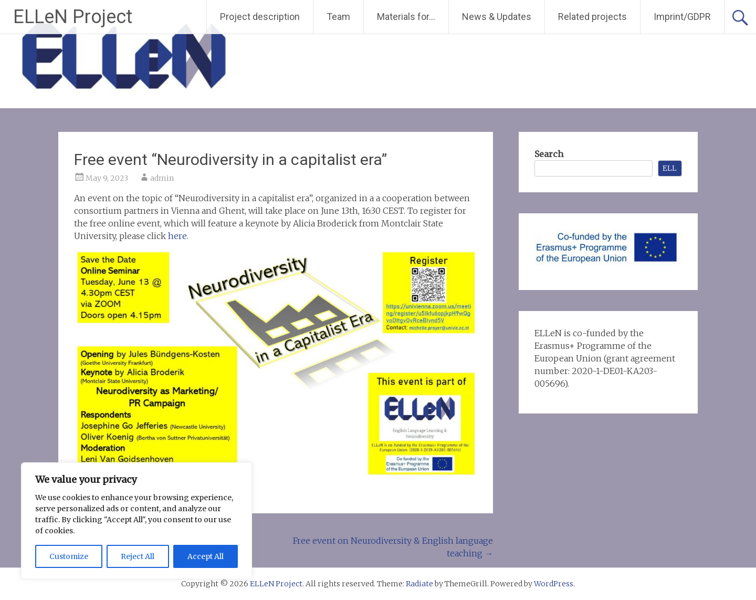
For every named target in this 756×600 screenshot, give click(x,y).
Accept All (205, 556)
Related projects (592, 16)
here (177, 236)
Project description (260, 16)
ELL (670, 168)
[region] (136, 520)
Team (338, 16)
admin (162, 178)
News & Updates (496, 16)
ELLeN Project (72, 17)
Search (548, 154)
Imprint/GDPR (682, 16)
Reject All (137, 556)
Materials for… (406, 16)
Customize (68, 556)
